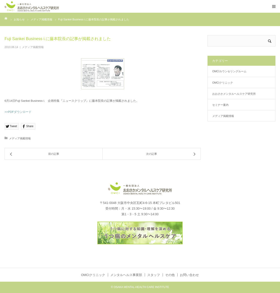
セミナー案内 (220, 105)
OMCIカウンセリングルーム (229, 71)
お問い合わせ (189, 274)
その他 (170, 274)
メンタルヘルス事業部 (126, 274)
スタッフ (153, 274)
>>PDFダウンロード (18, 112)
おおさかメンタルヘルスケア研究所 (234, 93)
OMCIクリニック (222, 82)
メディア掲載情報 (33, 47)
